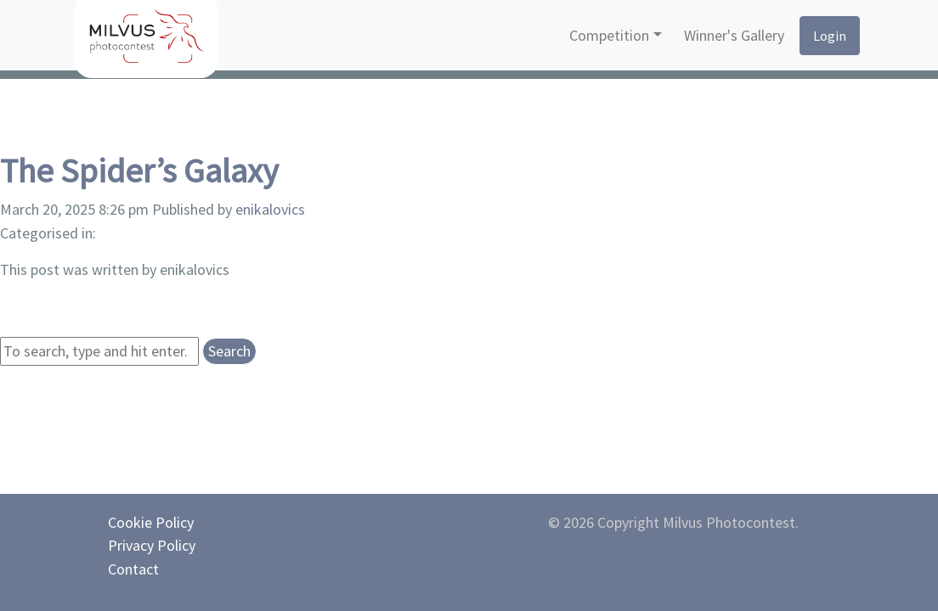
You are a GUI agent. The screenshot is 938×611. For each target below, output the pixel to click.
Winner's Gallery (734, 35)
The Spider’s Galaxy (139, 170)
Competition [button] (609, 35)
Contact (133, 569)
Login (829, 35)
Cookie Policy (151, 522)
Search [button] (229, 351)
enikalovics (270, 209)
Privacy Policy (151, 545)
